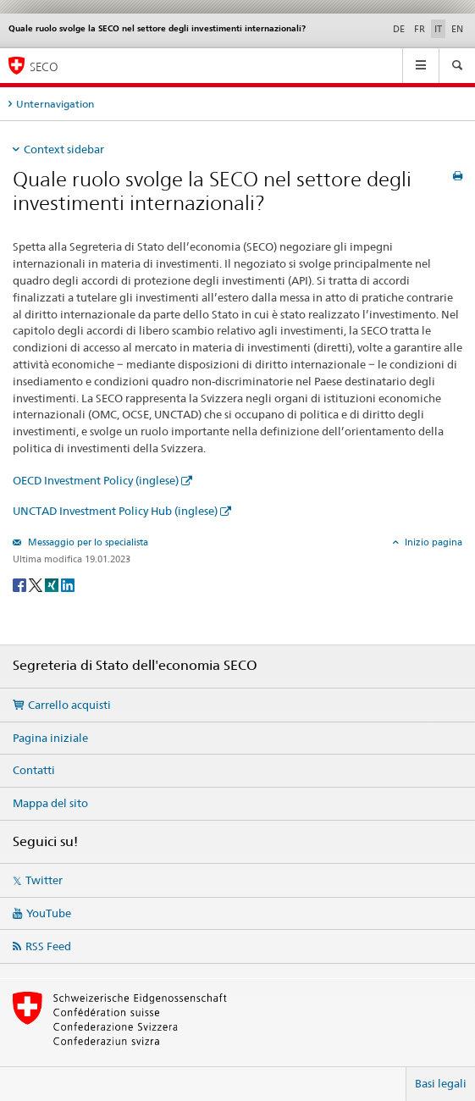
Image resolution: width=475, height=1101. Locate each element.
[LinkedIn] (68, 584)
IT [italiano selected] (438, 29)
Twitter (44, 880)
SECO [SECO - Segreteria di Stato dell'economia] (44, 66)
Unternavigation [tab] (55, 103)
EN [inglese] (457, 29)
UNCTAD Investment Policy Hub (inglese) (115, 510)
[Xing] (53, 584)
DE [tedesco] (399, 29)
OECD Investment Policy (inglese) (96, 480)
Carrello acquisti (69, 704)
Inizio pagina (432, 542)
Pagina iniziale (50, 737)
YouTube (48, 913)
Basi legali (441, 1083)
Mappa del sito (50, 803)
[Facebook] (21, 584)
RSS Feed (48, 946)
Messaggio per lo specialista (86, 542)
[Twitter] (37, 584)
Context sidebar (64, 149)
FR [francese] (419, 29)
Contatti (34, 770)
